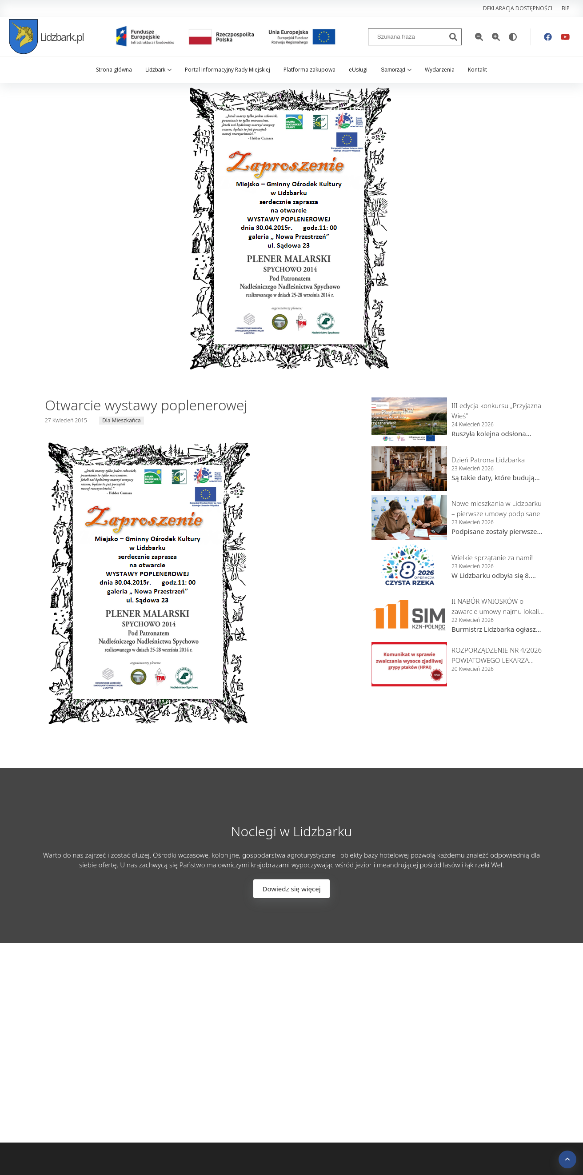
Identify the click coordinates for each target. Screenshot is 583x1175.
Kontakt (477, 69)
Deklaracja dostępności (517, 8)
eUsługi (358, 69)
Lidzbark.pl (46, 36)
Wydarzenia (440, 69)
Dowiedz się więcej (291, 888)
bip (566, 8)
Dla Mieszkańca (121, 420)
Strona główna (114, 69)
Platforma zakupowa (309, 69)
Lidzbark (158, 70)
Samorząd (396, 70)
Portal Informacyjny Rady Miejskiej (227, 69)
